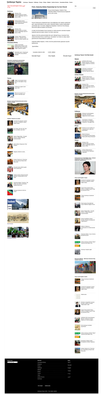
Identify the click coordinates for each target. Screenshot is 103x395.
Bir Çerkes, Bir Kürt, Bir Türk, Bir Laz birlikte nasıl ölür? (20, 129)
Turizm (39, 373)
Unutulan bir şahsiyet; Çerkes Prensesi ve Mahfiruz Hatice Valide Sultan (20, 122)
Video (39, 375)
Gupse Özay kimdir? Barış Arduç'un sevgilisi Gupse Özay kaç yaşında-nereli (88, 189)
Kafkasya (40, 367)
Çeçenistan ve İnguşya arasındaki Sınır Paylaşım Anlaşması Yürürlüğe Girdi (88, 121)
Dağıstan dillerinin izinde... (20, 151)
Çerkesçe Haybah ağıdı (86, 249)
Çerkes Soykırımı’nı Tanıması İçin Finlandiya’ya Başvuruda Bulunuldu (87, 349)
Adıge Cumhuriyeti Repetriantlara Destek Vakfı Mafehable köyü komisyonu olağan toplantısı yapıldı (21, 46)
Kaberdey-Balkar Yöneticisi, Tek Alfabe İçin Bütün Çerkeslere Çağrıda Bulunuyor (21, 184)
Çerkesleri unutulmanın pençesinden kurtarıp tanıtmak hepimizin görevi (88, 70)
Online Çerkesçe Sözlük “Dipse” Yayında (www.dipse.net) (88, 242)
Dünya (39, 366)
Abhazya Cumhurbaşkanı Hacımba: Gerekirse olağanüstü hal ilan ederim (88, 114)
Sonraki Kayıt (36, 56)
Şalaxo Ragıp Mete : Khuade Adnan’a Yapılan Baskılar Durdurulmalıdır (20, 137)
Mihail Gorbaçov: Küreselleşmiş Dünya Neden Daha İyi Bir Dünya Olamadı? (88, 135)
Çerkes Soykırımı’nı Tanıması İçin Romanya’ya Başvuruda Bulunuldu (20, 161)
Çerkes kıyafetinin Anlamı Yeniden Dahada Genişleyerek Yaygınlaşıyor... (88, 220)
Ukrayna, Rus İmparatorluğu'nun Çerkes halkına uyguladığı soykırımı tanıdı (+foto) (21, 15)
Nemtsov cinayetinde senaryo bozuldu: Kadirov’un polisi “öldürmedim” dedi (87, 303)
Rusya (39, 371)
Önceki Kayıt (67, 56)
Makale (39, 369)
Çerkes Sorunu (41, 377)
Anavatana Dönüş (42, 362)
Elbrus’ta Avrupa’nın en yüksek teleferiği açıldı (20, 93)
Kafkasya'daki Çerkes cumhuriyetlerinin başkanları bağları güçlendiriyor (21, 22)
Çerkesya (40, 378)
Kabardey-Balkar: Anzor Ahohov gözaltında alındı (88, 234)
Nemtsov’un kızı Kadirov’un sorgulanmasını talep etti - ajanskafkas (88, 129)
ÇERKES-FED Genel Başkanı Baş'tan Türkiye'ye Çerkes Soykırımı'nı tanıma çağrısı (88, 63)
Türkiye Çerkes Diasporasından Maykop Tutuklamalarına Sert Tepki (21, 176)
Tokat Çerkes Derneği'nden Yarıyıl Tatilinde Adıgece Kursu (88, 204)
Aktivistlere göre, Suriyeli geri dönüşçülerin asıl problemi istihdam (21, 53)
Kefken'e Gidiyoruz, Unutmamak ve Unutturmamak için (88, 227)
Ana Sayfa (51, 56)
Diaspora (40, 364)
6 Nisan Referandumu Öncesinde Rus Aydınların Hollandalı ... (88, 151)
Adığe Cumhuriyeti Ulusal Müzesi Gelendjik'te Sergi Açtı (20, 81)
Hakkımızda (83, 294)
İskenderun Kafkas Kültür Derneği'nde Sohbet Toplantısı (88, 341)
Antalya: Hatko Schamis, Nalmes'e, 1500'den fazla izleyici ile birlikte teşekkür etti (21, 38)
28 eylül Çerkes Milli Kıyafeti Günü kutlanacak (20, 168)
